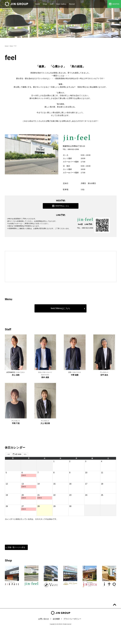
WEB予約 (114, 4)
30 (70, 506)
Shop (45, 4)
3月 (8, 454)
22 (54, 495)
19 (7, 495)
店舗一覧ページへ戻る (15, 547)
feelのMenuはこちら (68, 308)
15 (54, 484)
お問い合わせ (43, 619)
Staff (51, 4)
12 (7, 484)
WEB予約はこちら (60, 206)
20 (23, 495)
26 (7, 506)
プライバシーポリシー (72, 619)
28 (38, 506)
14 (38, 484)
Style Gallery (61, 4)
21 (38, 495)
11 (102, 473)
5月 (25, 454)
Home (37, 4)
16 (70, 484)
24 (86, 495)
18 (102, 484)
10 (86, 473)
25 (102, 495)
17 (86, 484)
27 (23, 506)
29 (54, 506)
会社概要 (56, 619)
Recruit (72, 4)
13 (23, 484)
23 (70, 495)
